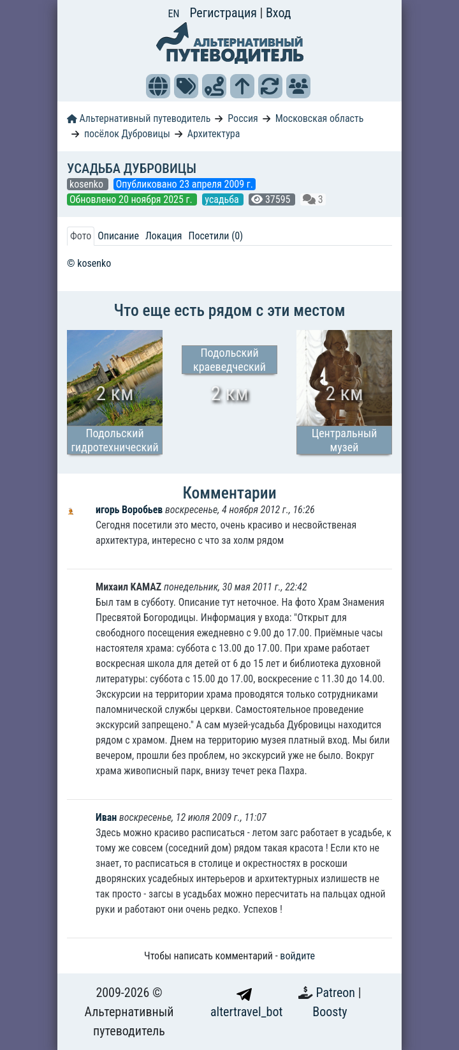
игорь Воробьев (130, 510)
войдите (297, 956)
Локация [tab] (163, 236)
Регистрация (224, 12)
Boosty (329, 1011)
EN (174, 14)
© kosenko (89, 263)
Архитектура (213, 134)
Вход (278, 12)
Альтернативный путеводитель (138, 118)
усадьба (223, 199)
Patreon (337, 992)
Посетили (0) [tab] (215, 236)
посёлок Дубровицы (127, 134)
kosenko (87, 184)
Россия (243, 118)
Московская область (319, 118)
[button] (158, 86)
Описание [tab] (118, 236)
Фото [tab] (80, 236)
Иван (106, 817)
